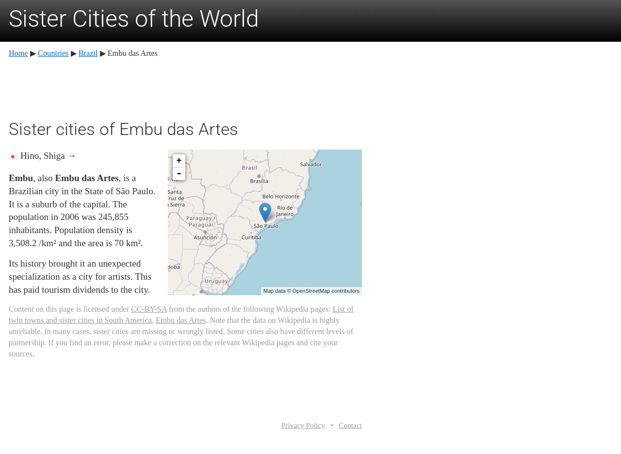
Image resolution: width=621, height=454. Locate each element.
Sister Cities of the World (134, 19)
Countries (53, 53)
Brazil (88, 53)
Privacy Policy (303, 425)
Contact (350, 425)
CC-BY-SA (148, 309)
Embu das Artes (181, 320)
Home (18, 53)
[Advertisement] (185, 87)
